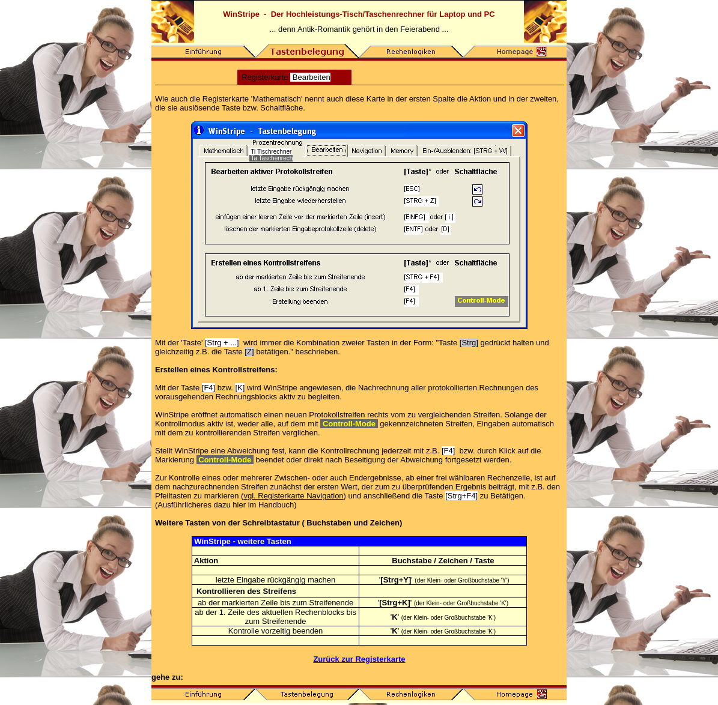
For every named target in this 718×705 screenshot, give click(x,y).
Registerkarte (286, 77)
